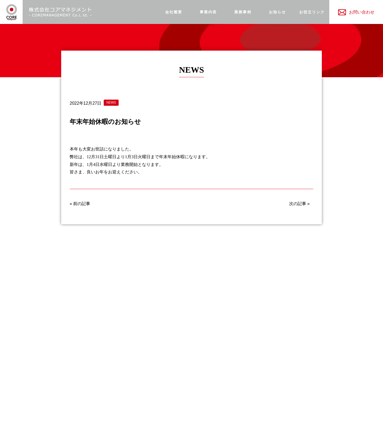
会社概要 (173, 12)
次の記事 (297, 203)
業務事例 (242, 12)
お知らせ (277, 12)
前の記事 (81, 203)
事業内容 (208, 12)
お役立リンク (312, 12)
